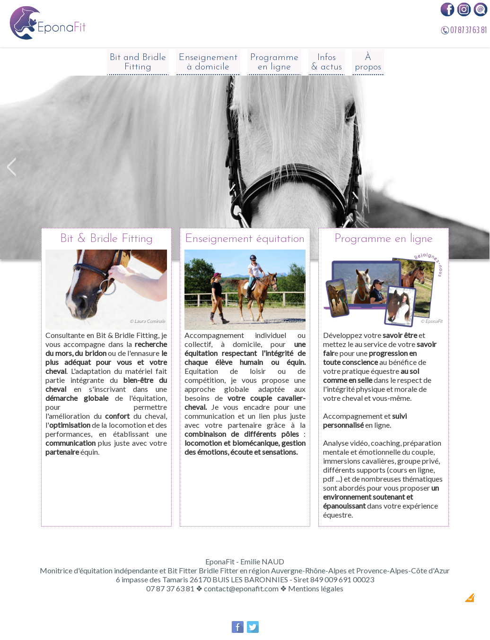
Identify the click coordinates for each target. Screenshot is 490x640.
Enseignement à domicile (208, 62)
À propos (368, 62)
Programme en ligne (274, 62)
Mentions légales (315, 588)
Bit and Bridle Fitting (138, 62)
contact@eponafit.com (241, 588)
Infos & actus (326, 62)
